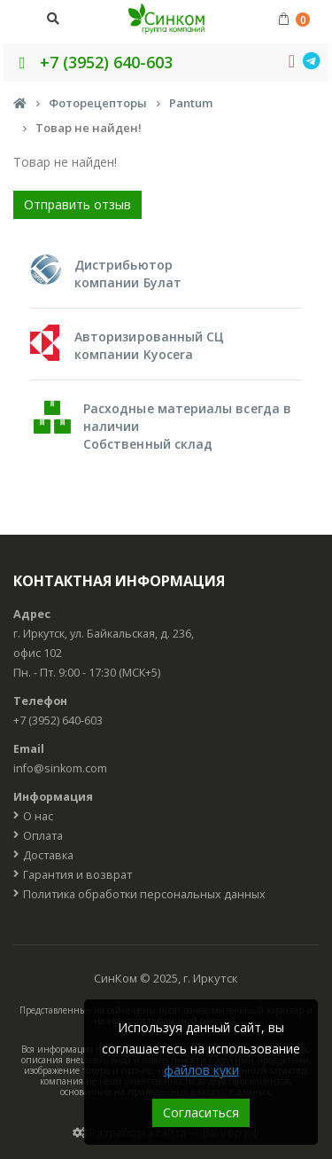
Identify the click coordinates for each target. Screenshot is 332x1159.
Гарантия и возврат (77, 874)
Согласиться (201, 1112)
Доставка (48, 855)
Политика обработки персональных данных (144, 894)
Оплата (43, 835)
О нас (38, 816)
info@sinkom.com (60, 768)
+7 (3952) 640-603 (92, 62)
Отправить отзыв (77, 204)
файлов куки (201, 1069)
